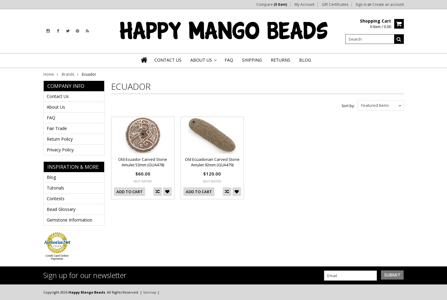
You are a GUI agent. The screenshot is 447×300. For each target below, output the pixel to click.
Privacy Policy (60, 150)
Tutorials (55, 188)
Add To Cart (129, 191)
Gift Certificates (335, 4)
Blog (51, 177)
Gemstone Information (69, 220)
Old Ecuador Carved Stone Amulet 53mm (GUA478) (142, 162)
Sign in (361, 4)
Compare (271, 4)
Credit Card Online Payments (57, 257)
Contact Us (58, 96)
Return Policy (60, 139)
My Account (304, 4)
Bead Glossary (61, 209)
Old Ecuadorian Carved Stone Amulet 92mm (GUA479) (212, 162)
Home (48, 74)
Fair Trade (57, 128)
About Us (56, 107)
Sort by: (348, 105)
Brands (68, 74)
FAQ (51, 118)
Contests (55, 198)
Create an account (388, 4)
